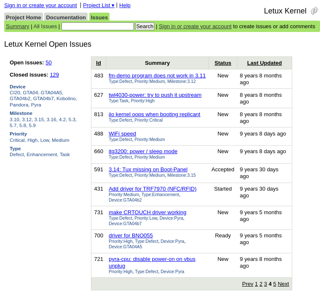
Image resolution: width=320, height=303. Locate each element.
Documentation (66, 17)
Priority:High (143, 100)
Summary (17, 26)
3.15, (40, 119)
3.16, (52, 119)
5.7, (14, 125)
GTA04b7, (44, 98)
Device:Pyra (171, 218)
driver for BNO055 (131, 235)
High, (33, 140)
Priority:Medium (149, 81)
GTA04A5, (52, 92)
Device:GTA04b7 (125, 223)
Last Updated (264, 63)
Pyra (36, 104)
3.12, (27, 119)
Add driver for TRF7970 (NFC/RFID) (153, 189)
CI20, (15, 92)
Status (223, 63)
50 (48, 62)
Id (98, 63)
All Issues (45, 26)
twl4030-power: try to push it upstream (155, 95)
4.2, (63, 119)
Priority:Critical (148, 120)
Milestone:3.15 (181, 175)
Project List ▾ (99, 5)
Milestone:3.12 (181, 81)
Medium (60, 140)
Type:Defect (120, 81)
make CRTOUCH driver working (147, 212)
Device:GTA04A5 (125, 247)
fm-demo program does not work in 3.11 (157, 75)
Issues (99, 17)
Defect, (17, 154)
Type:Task (118, 100)
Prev (247, 284)
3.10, (15, 119)
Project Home (23, 17)
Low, (45, 140)
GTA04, (31, 92)
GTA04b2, (21, 98)
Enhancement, (42, 154)
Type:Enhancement (160, 194)
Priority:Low (145, 218)
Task (65, 154)
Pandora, (19, 104)
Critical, (18, 140)
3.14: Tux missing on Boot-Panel (148, 169)
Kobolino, (66, 98)
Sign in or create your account (40, 5)
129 (54, 75)
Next (283, 284)
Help (125, 5)
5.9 (32, 125)
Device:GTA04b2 (125, 200)
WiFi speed (122, 133)
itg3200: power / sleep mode (143, 151)
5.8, (23, 125)
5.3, (73, 119)
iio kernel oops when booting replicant (154, 114)
